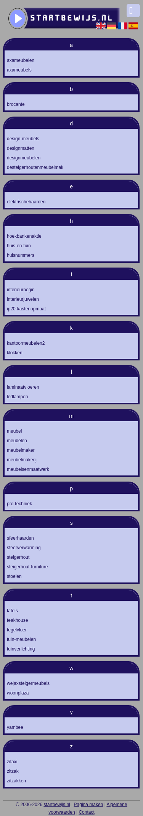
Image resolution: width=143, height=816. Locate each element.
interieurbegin (21, 289)
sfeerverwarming (24, 547)
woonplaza (18, 693)
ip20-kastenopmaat (26, 308)
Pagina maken (88, 804)
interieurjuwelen (23, 299)
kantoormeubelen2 (26, 343)
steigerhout (18, 557)
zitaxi (12, 761)
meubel (14, 431)
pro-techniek (19, 503)
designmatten (20, 148)
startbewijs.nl (56, 804)
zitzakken (16, 781)
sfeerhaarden (20, 538)
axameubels (19, 70)
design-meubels (23, 138)
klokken (14, 352)
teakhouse (17, 620)
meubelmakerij (22, 459)
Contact (86, 812)
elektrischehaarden (26, 201)
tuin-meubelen (21, 639)
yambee (15, 727)
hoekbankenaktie (24, 236)
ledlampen (17, 396)
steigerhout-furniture (27, 566)
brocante (16, 104)
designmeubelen (23, 158)
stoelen (14, 576)
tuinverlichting (21, 649)
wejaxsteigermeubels (28, 683)
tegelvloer (17, 630)
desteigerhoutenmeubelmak (35, 167)
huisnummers (20, 255)
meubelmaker (21, 450)
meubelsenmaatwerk (28, 469)
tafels (12, 610)
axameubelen (20, 60)
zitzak (13, 771)
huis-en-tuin (19, 245)
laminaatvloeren (23, 387)
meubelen (17, 440)
